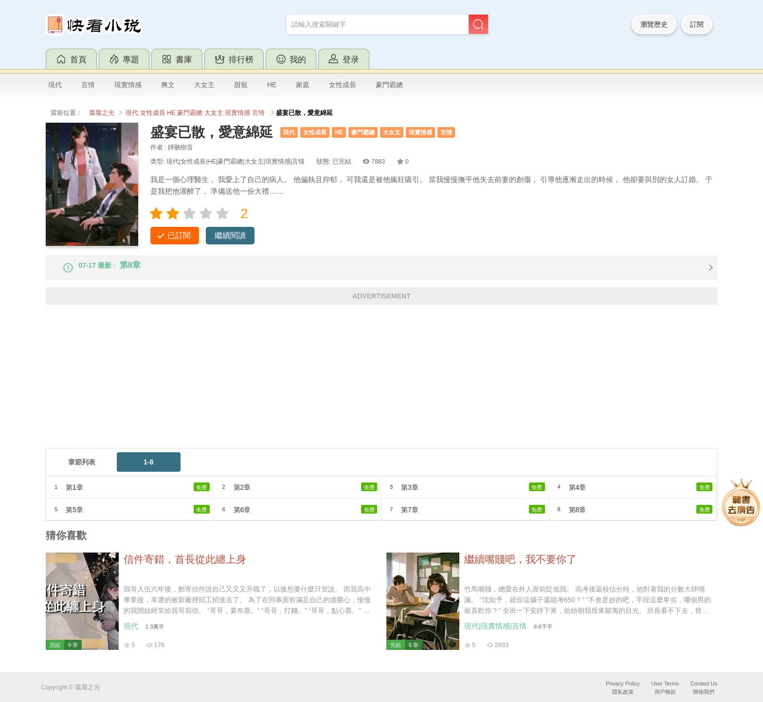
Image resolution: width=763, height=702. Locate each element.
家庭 (302, 85)
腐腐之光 (101, 113)
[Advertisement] (338, 387)
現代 (55, 85)
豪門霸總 (389, 85)
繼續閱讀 (230, 235)
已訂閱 (179, 235)
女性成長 (342, 85)
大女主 (204, 85)
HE (271, 85)
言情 (88, 85)
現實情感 (128, 85)
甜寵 (241, 85)
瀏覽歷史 (654, 24)
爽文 (168, 85)
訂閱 (697, 24)
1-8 (148, 470)
